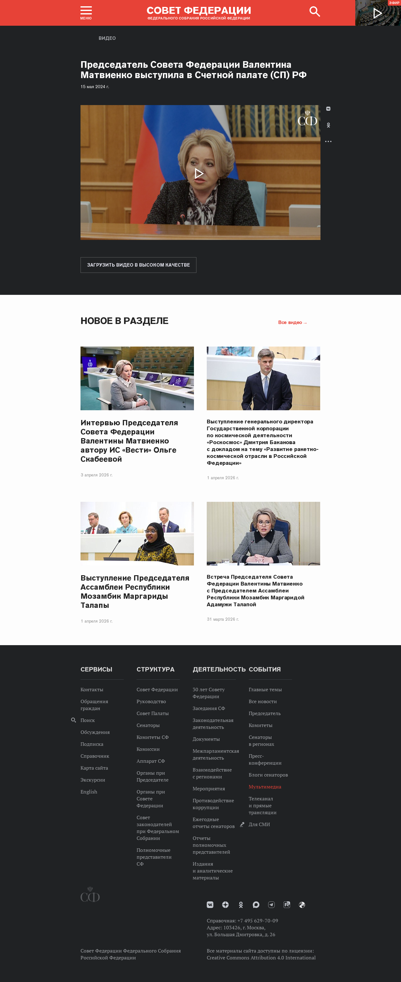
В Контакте (328, 109)
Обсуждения (95, 732)
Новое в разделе (125, 320)
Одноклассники (328, 125)
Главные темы (265, 689)
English (89, 791)
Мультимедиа (265, 786)
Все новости (263, 701)
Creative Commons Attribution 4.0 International (261, 957)
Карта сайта (94, 768)
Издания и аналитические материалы (213, 871)
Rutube (287, 904)
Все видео (290, 322)
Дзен (225, 904)
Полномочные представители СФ (154, 857)
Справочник (95, 756)
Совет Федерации (157, 689)
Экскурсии (93, 780)
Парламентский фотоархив (302, 905)
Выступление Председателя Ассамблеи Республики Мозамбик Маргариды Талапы (135, 591)
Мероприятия (209, 788)
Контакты (92, 689)
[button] (86, 13)
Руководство (151, 701)
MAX (256, 904)
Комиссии (148, 749)
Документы (206, 739)
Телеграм (271, 904)
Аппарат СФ (151, 761)
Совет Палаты (153, 713)
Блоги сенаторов (268, 775)
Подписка (92, 744)
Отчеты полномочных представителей (211, 845)
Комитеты (261, 725)
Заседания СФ (209, 708)
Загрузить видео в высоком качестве (138, 265)
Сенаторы (148, 725)
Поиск (88, 720)
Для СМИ (259, 824)
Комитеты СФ (153, 737)
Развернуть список (328, 141)
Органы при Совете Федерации (151, 798)
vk (210, 904)
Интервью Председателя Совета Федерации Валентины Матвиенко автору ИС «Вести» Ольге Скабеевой (129, 441)
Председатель (265, 713)
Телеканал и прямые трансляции (263, 805)
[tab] (328, 130)
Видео (107, 38)
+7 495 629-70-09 (257, 920)
